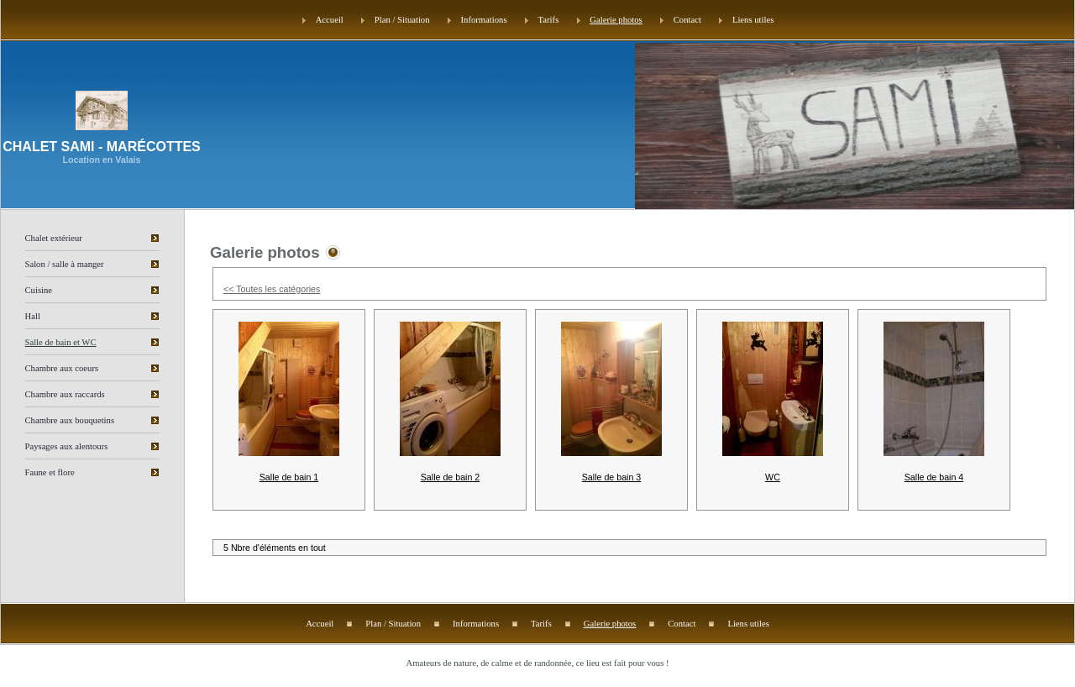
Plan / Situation (402, 19)
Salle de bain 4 (934, 477)
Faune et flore (50, 472)
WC (772, 477)
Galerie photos (616, 19)
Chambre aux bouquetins (70, 420)
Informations (484, 19)
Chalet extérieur (53, 238)
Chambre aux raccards (65, 394)
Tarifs (548, 19)
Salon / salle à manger (64, 264)
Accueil (329, 19)
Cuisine (39, 290)
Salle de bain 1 (289, 477)
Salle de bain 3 (612, 477)
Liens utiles (752, 19)
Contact (687, 19)
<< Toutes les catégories (271, 289)
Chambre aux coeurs (62, 368)
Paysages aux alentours (66, 446)
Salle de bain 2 (450, 477)
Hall (32, 316)
